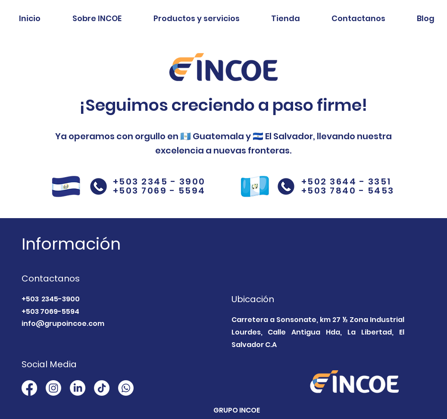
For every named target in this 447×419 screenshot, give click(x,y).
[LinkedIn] (77, 388)
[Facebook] (29, 388)
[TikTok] (101, 388)
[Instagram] (53, 388)
